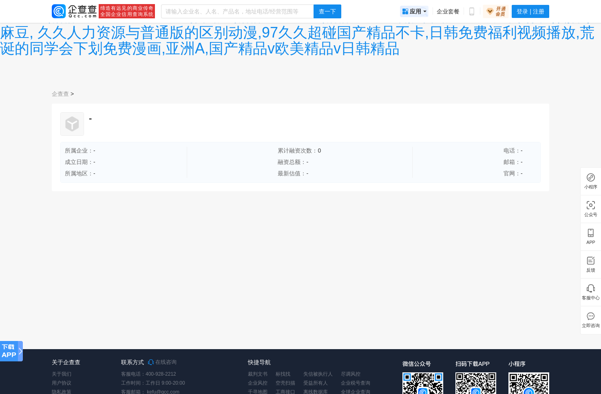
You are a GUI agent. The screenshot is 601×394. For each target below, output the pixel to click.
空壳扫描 (285, 383)
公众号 (590, 214)
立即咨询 (590, 325)
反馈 (590, 270)
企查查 (60, 94)
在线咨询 (162, 362)
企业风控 (257, 383)
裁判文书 (257, 374)
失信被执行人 (318, 374)
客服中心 (590, 298)
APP (590, 242)
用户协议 (61, 383)
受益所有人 (315, 383)
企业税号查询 (355, 383)
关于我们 (61, 374)
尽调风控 (350, 374)
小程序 (590, 187)
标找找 (283, 374)
